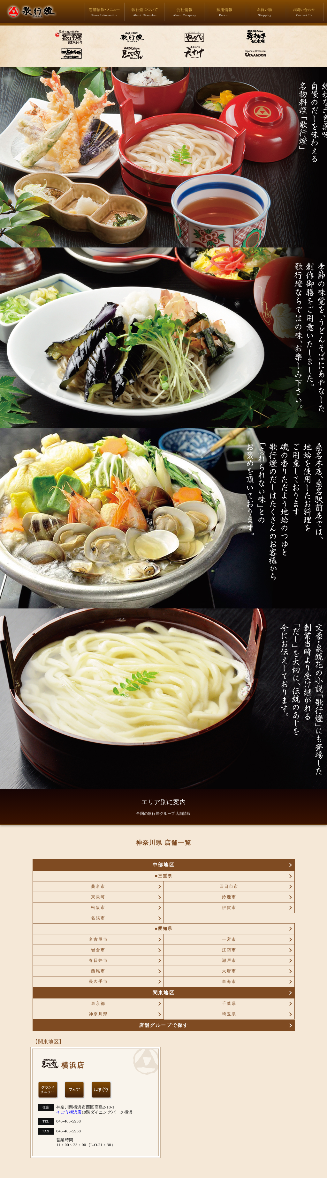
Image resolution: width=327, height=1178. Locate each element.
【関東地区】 (48, 1041)
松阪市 (98, 907)
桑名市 (98, 886)
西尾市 (98, 970)
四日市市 (229, 886)
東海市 (229, 981)
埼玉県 (229, 1014)
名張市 (98, 918)
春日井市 (98, 960)
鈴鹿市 (229, 897)
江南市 (229, 949)
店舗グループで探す (164, 1025)
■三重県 (163, 875)
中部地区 (164, 864)
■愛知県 (163, 928)
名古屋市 (98, 939)
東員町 (98, 897)
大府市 (229, 970)
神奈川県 (98, 1014)
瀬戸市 (229, 960)
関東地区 (164, 992)
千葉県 (229, 1003)
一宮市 (229, 939)
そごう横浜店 (69, 1112)
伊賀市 (229, 907)
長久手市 (98, 981)
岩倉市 (98, 949)
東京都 (98, 1003)
